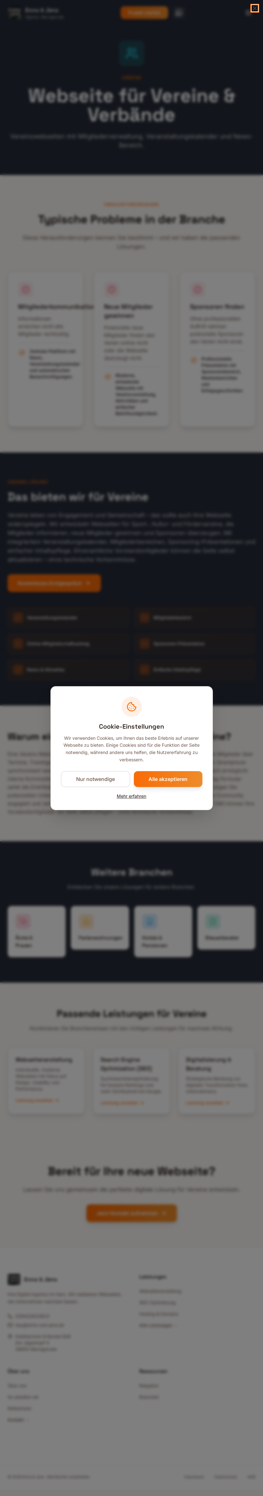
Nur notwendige (95, 779)
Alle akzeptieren (167, 779)
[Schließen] (255, 8)
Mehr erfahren (131, 796)
